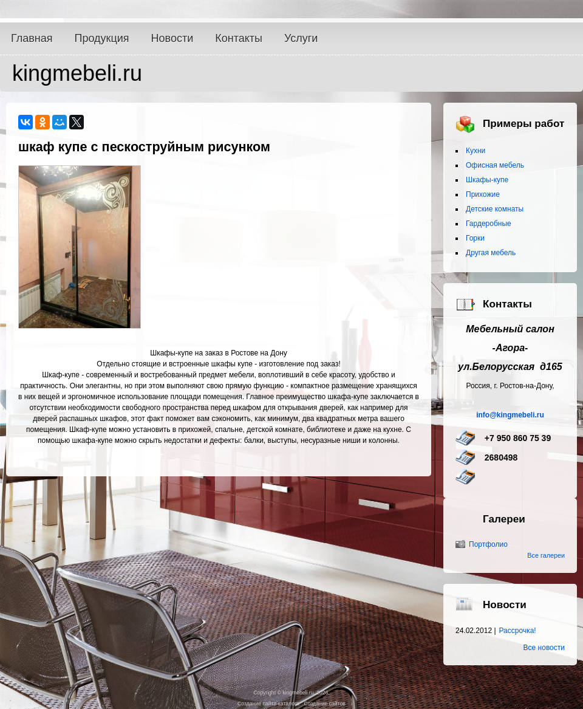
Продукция (102, 38)
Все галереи (546, 555)
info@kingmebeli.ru (510, 415)
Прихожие (483, 194)
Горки (475, 238)
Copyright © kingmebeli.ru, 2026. (291, 693)
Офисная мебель (495, 165)
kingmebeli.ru (77, 73)
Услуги (301, 38)
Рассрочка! (517, 630)
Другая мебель (491, 252)
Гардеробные (488, 223)
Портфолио (488, 544)
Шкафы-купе (487, 180)
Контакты (238, 38)
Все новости (544, 647)
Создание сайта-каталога (268, 703)
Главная (32, 38)
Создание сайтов (324, 703)
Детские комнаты (494, 209)
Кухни (475, 150)
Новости (172, 38)
